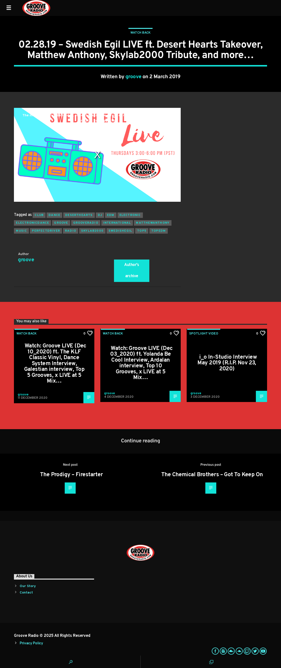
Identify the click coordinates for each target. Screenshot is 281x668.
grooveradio (85, 223)
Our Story (28, 586)
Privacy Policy (31, 643)
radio (70, 231)
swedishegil (120, 231)
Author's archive (131, 271)
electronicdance (32, 223)
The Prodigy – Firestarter (71, 474)
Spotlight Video (203, 334)
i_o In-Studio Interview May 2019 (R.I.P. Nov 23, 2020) (227, 363)
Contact (26, 593)
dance (54, 215)
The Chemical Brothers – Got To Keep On (212, 474)
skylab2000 (92, 231)
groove (133, 77)
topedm (158, 231)
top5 (141, 231)
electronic (130, 215)
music (21, 231)
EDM (110, 215)
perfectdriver (46, 231)
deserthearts (79, 215)
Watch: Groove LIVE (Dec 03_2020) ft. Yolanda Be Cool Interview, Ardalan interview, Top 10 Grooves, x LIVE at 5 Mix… (141, 363)
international (117, 223)
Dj (100, 215)
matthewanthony (152, 223)
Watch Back (140, 33)
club (39, 215)
